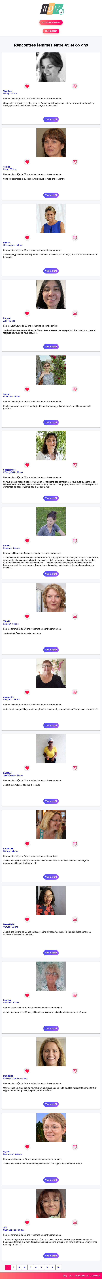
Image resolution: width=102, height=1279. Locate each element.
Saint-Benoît (9, 775)
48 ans (16, 396)
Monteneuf (8, 1154)
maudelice (8, 1076)
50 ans (14, 93)
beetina (6, 242)
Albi (5, 321)
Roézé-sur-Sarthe (11, 1078)
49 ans (24, 1078)
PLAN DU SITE (82, 1275)
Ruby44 (6, 318)
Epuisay (7, 624)
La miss (7, 1000)
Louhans (7, 1002)
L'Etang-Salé (9, 472)
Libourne (7, 548)
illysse (6, 1151)
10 (58, 1267)
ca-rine (6, 167)
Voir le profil (51, 119)
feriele (6, 394)
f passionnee (9, 470)
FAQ (65, 1275)
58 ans (19, 775)
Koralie (6, 545)
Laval (5, 169)
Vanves (6, 927)
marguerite (8, 697)
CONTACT (95, 1275)
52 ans (20, 472)
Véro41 (6, 621)
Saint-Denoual (9, 1230)
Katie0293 (8, 848)
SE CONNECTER (51, 31)
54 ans (16, 548)
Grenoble (7, 396)
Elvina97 (7, 773)
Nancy (6, 93)
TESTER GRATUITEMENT (51, 22)
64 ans (14, 851)
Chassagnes (9, 245)
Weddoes (7, 91)
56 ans (15, 927)
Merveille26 (8, 924)
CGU (71, 1275)
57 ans (13, 169)
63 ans (17, 699)
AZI (5, 1227)
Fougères (7, 699)
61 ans (20, 245)
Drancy (6, 851)
